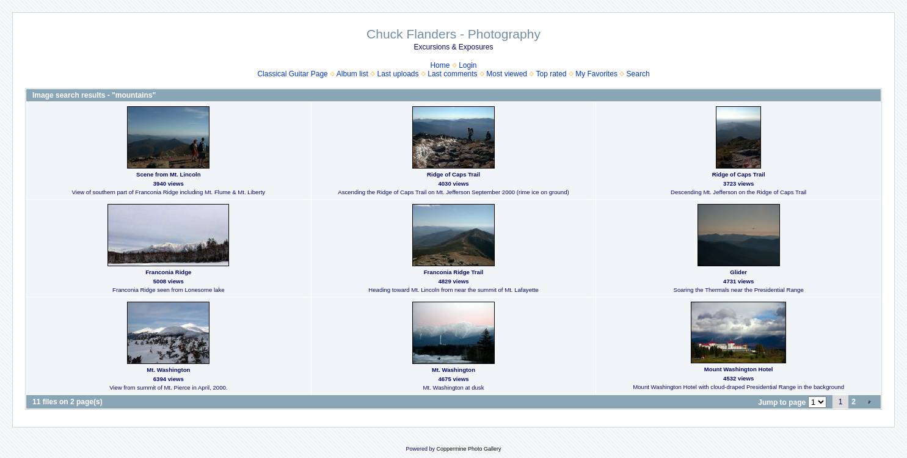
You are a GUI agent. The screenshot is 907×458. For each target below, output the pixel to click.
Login (467, 65)
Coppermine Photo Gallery (468, 449)
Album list (352, 74)
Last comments (452, 74)
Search (638, 74)
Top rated (551, 74)
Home (440, 65)
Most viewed (506, 74)
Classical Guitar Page (292, 74)
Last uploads (397, 74)
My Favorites (596, 74)
